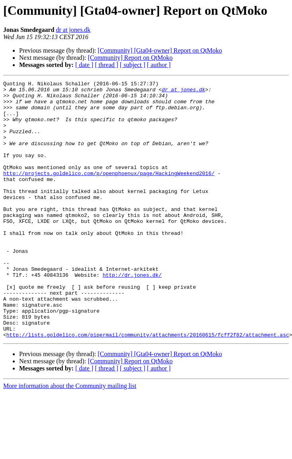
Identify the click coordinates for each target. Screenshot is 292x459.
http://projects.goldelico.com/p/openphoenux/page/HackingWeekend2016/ (108, 192)
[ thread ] (106, 64)
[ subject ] (132, 64)
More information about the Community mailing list (69, 437)
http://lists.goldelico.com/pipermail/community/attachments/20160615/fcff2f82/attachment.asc (147, 386)
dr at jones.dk (73, 29)
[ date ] (84, 64)
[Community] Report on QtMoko (130, 57)
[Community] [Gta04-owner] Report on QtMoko (160, 50)
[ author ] (159, 64)
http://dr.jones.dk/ (132, 314)
